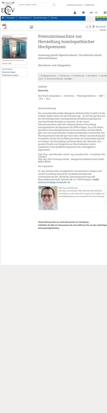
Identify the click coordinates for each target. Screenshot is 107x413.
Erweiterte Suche (74, 5)
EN (96, 12)
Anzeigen (68, 78)
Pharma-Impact (8, 72)
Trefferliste (89, 5)
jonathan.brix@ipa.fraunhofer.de (54, 182)
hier (52, 225)
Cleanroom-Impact (10, 75)
